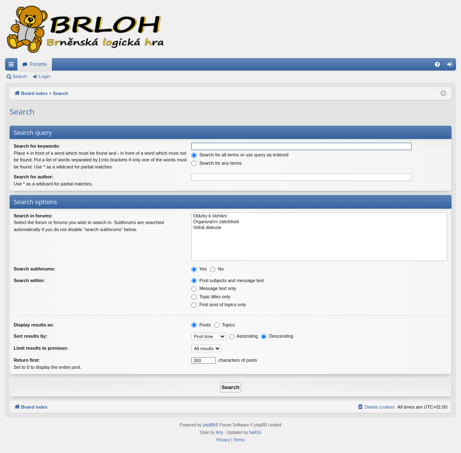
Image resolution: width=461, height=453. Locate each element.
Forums (38, 64)
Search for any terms (216, 163)
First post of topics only (218, 304)
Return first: (27, 360)
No (217, 268)
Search (19, 76)
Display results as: (34, 324)
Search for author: (33, 176)
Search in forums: (33, 215)
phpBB (209, 425)
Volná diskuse (319, 228)
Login (44, 76)
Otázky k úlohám (319, 216)
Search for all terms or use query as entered (239, 154)
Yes (199, 268)
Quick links (12, 66)
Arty (219, 432)
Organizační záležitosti (319, 222)
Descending (277, 336)
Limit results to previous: (41, 348)
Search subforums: (34, 268)
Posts (201, 324)
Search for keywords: (37, 146)
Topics (224, 324)
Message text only (213, 288)
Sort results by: (30, 336)
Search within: (29, 280)
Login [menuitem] (451, 66)
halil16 (255, 432)
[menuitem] (437, 64)
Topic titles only (210, 296)
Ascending (243, 336)
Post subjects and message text (227, 280)
